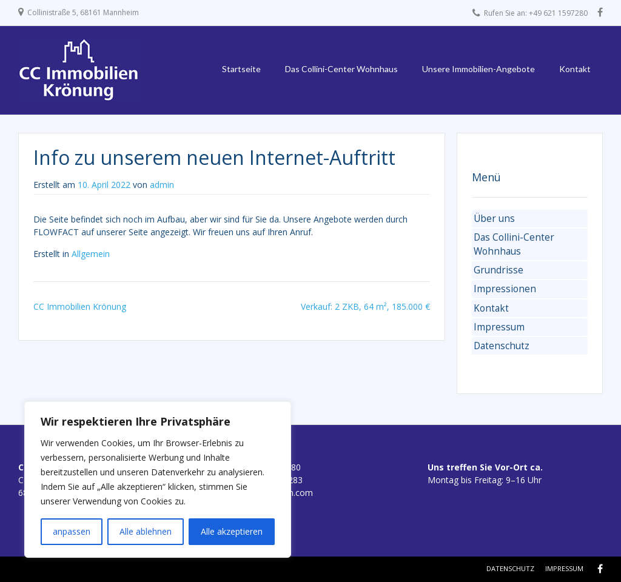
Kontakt (575, 69)
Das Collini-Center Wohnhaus (341, 69)
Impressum (499, 327)
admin (162, 184)
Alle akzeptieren (232, 531)
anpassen (71, 531)
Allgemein (91, 253)
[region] (157, 479)
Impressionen (505, 289)
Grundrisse (498, 270)
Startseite (241, 69)
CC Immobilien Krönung (79, 306)
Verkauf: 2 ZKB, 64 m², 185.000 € (365, 306)
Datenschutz (501, 346)
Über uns (494, 218)
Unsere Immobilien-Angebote (478, 69)
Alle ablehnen (145, 531)
